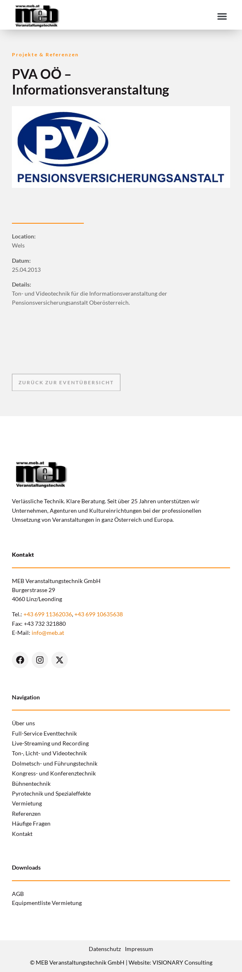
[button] (222, 16)
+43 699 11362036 (47, 614)
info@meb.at (48, 632)
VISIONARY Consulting (182, 962)
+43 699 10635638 (98, 614)
